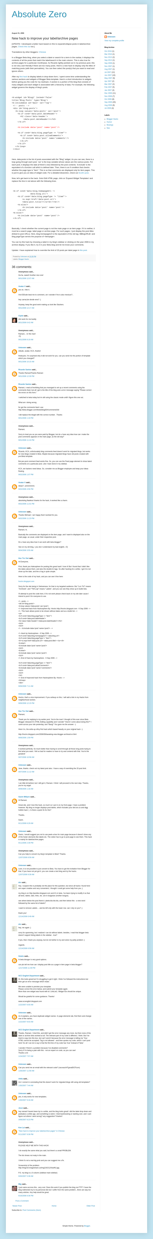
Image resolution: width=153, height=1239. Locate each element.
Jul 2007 (107, 72)
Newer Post (17, 1206)
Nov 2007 (108, 66)
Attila (20, 1079)
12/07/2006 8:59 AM (26, 857)
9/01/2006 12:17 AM (26, 308)
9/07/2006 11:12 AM (26, 772)
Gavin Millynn (24, 797)
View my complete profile (114, 41)
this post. (84, 250)
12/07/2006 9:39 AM (26, 874)
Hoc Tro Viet (23, 558)
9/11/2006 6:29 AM (25, 823)
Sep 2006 (108, 102)
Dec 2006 (108, 93)
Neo (108, 128)
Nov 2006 (108, 96)
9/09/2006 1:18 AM (25, 789)
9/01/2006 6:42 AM (25, 323)
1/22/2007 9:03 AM (25, 1022)
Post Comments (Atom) (32, 1210)
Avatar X (21, 286)
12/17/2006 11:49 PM (26, 968)
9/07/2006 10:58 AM (26, 757)
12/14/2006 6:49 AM (26, 916)
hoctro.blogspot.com (26, 581)
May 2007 (108, 78)
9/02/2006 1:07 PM (25, 475)
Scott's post (84, 173)
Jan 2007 (108, 90)
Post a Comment (22, 1201)
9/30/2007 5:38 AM (25, 1176)
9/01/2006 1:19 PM (25, 418)
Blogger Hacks (24, 259)
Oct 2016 (108, 51)
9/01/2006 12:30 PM (26, 376)
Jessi (20, 1108)
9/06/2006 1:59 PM (25, 738)
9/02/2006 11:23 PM (26, 518)
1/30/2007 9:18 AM (25, 1100)
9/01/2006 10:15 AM (26, 362)
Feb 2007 (108, 87)
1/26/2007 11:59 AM (26, 1071)
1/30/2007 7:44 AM (25, 1085)
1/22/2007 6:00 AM (25, 1005)
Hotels (21, 956)
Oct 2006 (108, 99)
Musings (110, 125)
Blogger (87, 1226)
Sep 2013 (108, 60)
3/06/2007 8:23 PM (25, 1120)
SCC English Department (28, 976)
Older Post (91, 1206)
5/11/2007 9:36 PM (25, 1134)
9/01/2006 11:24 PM (26, 440)
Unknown (22, 348)
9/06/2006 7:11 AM (25, 686)
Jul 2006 (107, 108)
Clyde (20, 316)
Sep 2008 (108, 63)
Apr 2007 (108, 81)
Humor (109, 122)
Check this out (24, 46)
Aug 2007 (108, 69)
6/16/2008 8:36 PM (25, 1196)
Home (54, 1206)
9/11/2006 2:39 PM (25, 843)
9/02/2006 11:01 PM (26, 504)
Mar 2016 (108, 54)
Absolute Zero (39, 14)
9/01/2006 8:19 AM (25, 340)
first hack (23, 76)
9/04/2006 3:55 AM (25, 550)
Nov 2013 (108, 57)
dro (19, 882)
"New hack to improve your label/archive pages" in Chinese (41, 1131)
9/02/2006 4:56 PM (25, 489)
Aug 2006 (108, 105)
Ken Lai (21, 1128)
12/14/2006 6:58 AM (26, 948)
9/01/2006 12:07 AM (26, 278)
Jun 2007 (108, 75)
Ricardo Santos (24, 370)
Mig (19, 1184)
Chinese (42, 52)
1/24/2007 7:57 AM (25, 1056)
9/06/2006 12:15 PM (26, 703)
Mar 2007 (108, 84)
